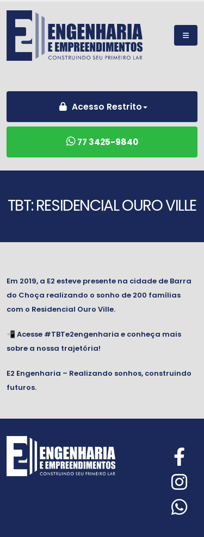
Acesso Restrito (99, 106)
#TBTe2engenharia (81, 334)
